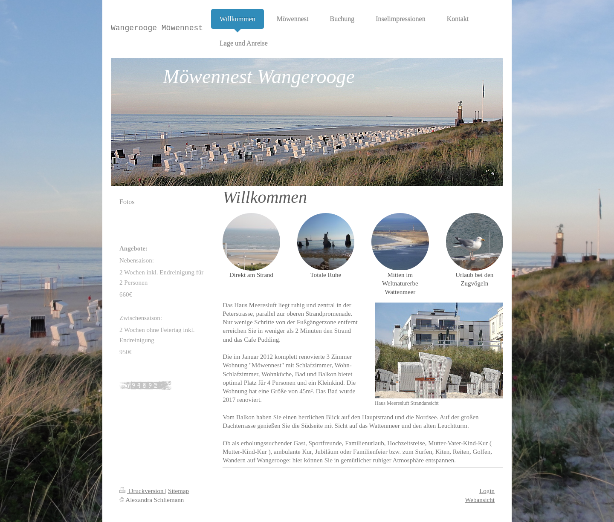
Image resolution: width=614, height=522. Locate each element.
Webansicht (480, 499)
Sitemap (178, 490)
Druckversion (142, 490)
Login (487, 490)
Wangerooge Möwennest (157, 28)
